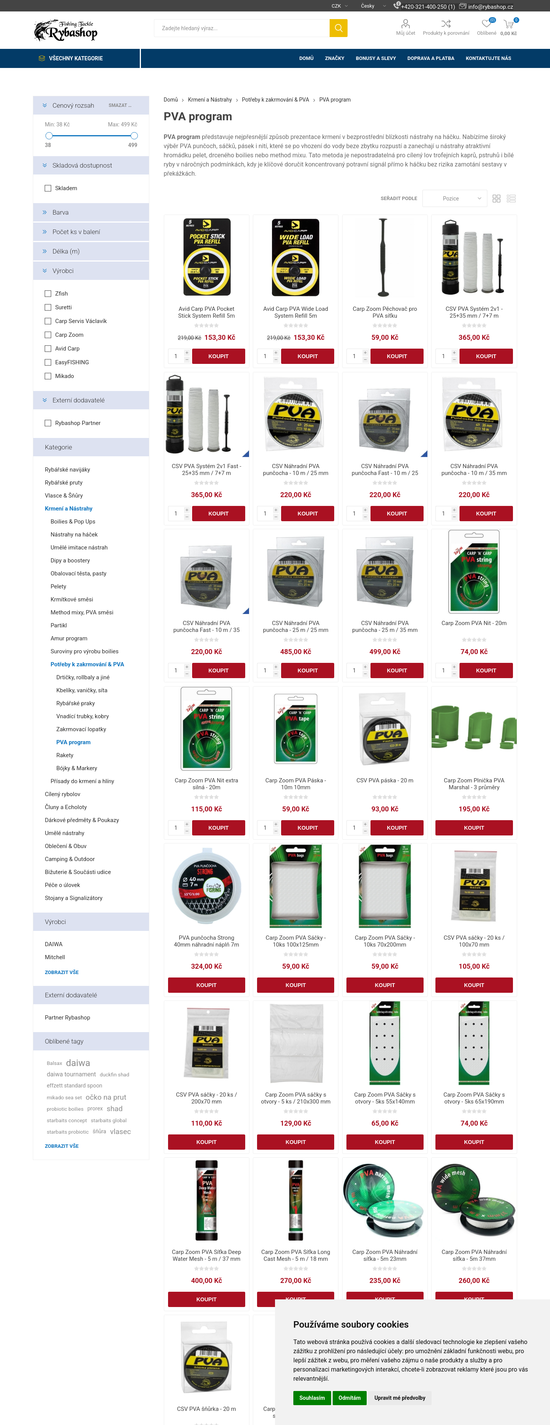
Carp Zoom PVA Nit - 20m (474, 623)
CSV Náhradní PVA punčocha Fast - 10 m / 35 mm (206, 630)
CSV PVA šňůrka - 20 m (206, 1409)
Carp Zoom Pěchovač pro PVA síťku (385, 312)
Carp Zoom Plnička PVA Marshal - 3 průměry (474, 784)
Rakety (64, 755)
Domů (171, 100)
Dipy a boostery (70, 560)
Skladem (66, 188)
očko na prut (106, 1097)
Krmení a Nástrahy (68, 508)
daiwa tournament (71, 1074)
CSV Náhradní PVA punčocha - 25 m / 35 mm (385, 626)
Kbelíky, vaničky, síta (81, 690)
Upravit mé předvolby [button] (399, 1398)
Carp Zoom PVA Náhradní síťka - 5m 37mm (474, 1255)
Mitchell (55, 957)
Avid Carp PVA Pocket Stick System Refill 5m (206, 312)
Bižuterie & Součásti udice (78, 872)
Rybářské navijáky (67, 469)
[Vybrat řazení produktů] (454, 198)
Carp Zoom (69, 334)
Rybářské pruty (63, 482)
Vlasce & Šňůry (63, 495)
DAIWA (53, 944)
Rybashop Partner (77, 423)
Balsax (54, 1063)
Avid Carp (67, 348)
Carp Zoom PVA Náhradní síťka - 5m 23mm (385, 1255)
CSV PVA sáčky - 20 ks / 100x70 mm (474, 941)
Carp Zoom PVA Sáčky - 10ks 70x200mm (385, 941)
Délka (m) (65, 251)
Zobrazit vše (61, 972)
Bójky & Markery (76, 768)
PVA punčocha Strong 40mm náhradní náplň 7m (206, 941)
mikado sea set (64, 1097)
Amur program (68, 638)
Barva (60, 212)
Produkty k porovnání (446, 33)
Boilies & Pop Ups (72, 521)
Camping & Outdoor (70, 859)
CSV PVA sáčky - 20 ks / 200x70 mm (206, 1098)
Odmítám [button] (350, 1398)
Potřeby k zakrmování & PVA (87, 664)
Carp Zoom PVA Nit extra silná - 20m (206, 784)
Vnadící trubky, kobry (82, 716)
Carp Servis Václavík (81, 321)
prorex (95, 1108)
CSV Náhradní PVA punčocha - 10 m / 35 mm (474, 470)
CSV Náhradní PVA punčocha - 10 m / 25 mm (296, 470)
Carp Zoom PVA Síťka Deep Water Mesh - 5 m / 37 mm (206, 1255)
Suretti (63, 307)
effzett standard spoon (74, 1085)
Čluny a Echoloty (66, 807)
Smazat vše (121, 105)
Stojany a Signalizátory (73, 898)
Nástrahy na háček (74, 534)
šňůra (99, 1131)
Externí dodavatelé (78, 400)
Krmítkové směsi (71, 599)
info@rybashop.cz (490, 6)
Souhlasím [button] (312, 1398)
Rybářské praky (75, 703)
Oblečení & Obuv (65, 846)
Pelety (58, 586)
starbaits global (109, 1120)
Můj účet (405, 33)
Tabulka (497, 198)
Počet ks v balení (76, 232)
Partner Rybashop (67, 1017)
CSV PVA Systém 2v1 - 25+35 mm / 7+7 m (474, 312)
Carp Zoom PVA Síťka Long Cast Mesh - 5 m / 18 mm (295, 1255)
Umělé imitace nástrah (79, 547)
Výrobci (63, 271)
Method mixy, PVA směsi (81, 612)
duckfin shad (114, 1074)
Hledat (339, 28)
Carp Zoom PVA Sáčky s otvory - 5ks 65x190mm (474, 1098)
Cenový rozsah (73, 105)
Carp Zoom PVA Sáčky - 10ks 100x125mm (296, 941)
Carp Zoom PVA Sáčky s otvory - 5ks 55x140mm (385, 1098)
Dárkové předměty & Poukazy (82, 820)
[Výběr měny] (337, 5)
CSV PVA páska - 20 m (384, 780)
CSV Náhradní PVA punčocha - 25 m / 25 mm (296, 626)
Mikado (64, 376)
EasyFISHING (72, 362)
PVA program (73, 742)
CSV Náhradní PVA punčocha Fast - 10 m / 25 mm (385, 473)
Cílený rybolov (62, 794)
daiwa (78, 1063)
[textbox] (242, 28)
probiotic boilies (65, 1109)
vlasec (120, 1131)
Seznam (511, 198)
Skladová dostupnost (82, 165)
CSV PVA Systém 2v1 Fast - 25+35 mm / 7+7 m (206, 470)
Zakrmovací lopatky (81, 729)
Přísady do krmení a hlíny (82, 781)
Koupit (219, 356)
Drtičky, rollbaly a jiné (82, 677)
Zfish (61, 293)
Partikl (58, 625)
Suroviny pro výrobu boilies (84, 651)
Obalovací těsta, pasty (78, 573)
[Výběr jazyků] (370, 5)
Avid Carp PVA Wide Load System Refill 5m (295, 312)
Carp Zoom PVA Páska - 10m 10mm (295, 784)
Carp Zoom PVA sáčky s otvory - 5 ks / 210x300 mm (295, 1098)
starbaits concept (67, 1120)
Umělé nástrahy (64, 833)
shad (115, 1108)
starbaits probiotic (68, 1132)
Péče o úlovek (62, 885)
